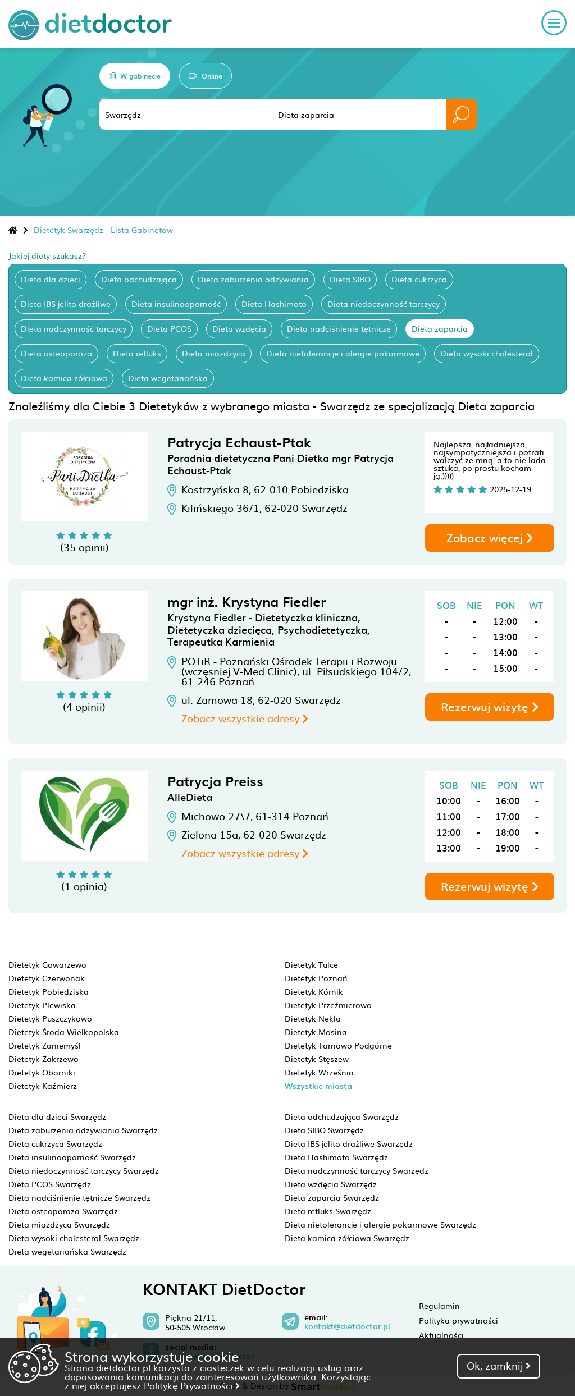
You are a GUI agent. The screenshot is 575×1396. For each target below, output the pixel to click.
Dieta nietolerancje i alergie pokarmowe (342, 353)
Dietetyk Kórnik (314, 991)
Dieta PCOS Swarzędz (49, 1183)
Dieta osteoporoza (56, 353)
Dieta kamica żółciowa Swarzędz (347, 1237)
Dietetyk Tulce (311, 964)
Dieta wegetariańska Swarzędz (67, 1251)
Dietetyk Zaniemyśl (44, 1045)
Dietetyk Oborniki (41, 1072)
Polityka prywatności (458, 1320)
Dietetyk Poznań (316, 977)
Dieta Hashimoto (274, 303)
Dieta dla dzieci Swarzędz (57, 1116)
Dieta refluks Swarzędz (328, 1210)
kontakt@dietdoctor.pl (347, 1326)
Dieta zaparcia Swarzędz (332, 1197)
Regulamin (439, 1305)
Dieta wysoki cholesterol (486, 353)
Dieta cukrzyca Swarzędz (55, 1143)
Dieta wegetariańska (168, 377)
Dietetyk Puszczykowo (50, 1018)
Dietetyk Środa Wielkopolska (63, 1031)
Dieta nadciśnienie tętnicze (339, 328)
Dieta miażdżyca (213, 353)
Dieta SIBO (350, 279)
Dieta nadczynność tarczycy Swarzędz (356, 1170)
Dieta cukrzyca (419, 279)
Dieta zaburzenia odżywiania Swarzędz (83, 1130)
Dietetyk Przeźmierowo (328, 1004)
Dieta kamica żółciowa (64, 377)
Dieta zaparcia (440, 328)
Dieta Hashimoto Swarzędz (336, 1156)
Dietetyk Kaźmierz (42, 1085)
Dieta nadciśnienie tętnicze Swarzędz (79, 1197)
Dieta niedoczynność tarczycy (383, 303)
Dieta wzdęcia (239, 328)
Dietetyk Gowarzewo (47, 964)
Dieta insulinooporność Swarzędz (72, 1156)
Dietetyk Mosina (316, 1031)
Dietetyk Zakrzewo (43, 1058)
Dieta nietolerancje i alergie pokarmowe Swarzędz (380, 1224)
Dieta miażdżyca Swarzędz (59, 1224)
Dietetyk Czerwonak (46, 977)
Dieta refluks (137, 353)
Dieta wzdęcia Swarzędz (331, 1183)
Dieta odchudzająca (139, 279)
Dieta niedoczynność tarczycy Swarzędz (83, 1170)
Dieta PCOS (169, 328)
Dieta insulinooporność (176, 303)
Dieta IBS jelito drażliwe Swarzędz (349, 1143)
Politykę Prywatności (192, 1385)
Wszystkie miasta (318, 1086)
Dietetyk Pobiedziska (48, 991)
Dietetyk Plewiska (42, 1004)
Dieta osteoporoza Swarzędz (63, 1210)
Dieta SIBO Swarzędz (324, 1130)
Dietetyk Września (319, 1072)
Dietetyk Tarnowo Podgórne (338, 1045)
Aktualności (441, 1334)
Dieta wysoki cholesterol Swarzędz (73, 1237)
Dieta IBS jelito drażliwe (66, 303)
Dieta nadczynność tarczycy (73, 328)
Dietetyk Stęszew (317, 1058)
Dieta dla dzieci (50, 279)
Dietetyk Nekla (313, 1018)
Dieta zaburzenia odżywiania (253, 279)
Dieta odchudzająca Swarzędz (342, 1116)
